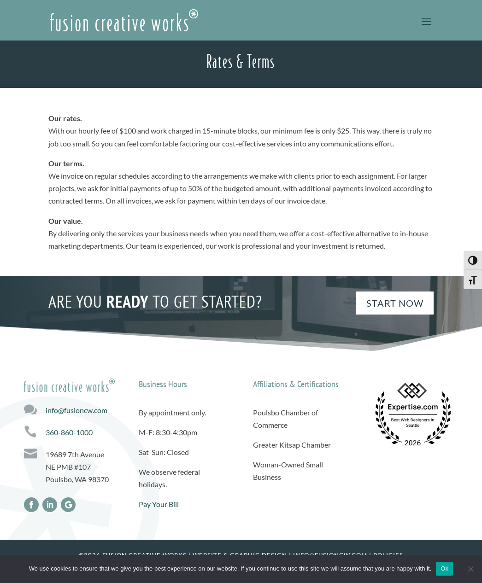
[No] (470, 568)
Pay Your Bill (159, 504)
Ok (444, 568)
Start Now (394, 303)
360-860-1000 (69, 432)
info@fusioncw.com (76, 410)
